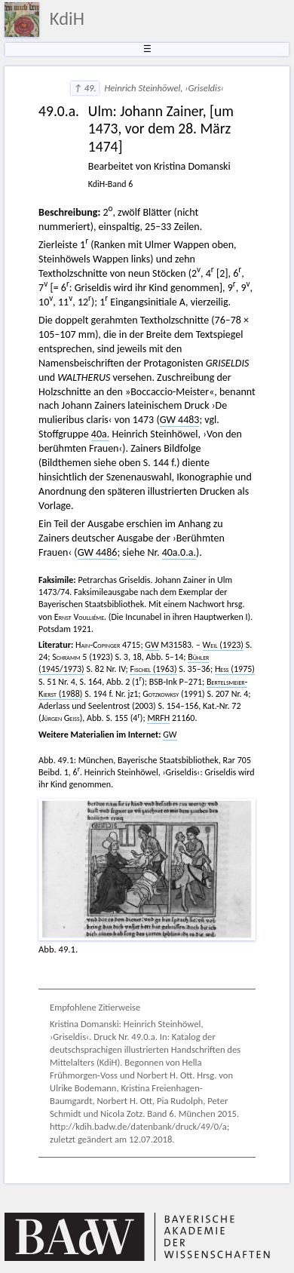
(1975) (235, 669)
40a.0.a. (179, 552)
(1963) (153, 669)
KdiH (67, 19)
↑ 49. (84, 88)
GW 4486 (98, 552)
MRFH (158, 718)
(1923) (223, 645)
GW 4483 (180, 419)
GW (151, 645)
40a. (100, 434)
